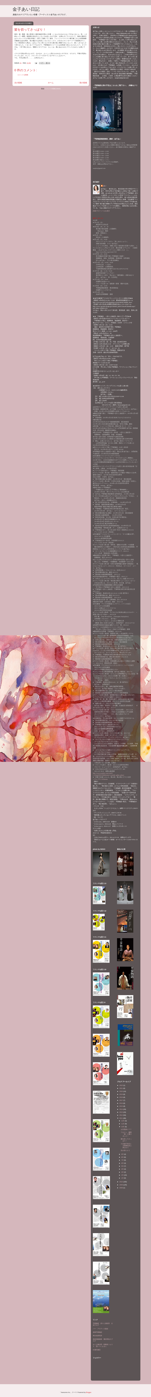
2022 (121, 1085)
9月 (122, 1154)
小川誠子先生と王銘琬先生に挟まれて (126, 1145)
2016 (121, 1103)
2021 (121, 1088)
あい (104, 186)
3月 (122, 1172)
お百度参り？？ (126, 1129)
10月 (123, 1127)
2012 (121, 1115)
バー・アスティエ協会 (100, 1329)
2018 (121, 1097)
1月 (122, 1178)
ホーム (51, 83)
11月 (123, 1124)
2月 (122, 1175)
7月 (122, 1160)
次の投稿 (18, 83)
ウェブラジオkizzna (101, 779)
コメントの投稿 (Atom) (53, 89)
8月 (122, 1157)
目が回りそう (125, 1150)
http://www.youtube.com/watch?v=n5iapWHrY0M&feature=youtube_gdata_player (108, 774)
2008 (121, 1188)
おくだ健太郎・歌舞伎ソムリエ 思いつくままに (103, 1345)
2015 (121, 1106)
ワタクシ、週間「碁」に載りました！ (126, 1134)
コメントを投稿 (22, 75)
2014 (121, 1109)
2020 (121, 1091)
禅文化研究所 (97, 1335)
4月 (122, 1169)
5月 (122, 1166)
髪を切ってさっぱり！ (126, 1140)
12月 (123, 1121)
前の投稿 (83, 83)
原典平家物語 (97, 1332)
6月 (122, 1163)
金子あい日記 (26, 9)
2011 (121, 1118)
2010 (121, 1182)
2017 (121, 1100)
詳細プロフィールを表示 (101, 211)
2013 (121, 1112)
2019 (121, 1094)
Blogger (88, 1392)
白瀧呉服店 (97, 1350)
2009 (121, 1185)
